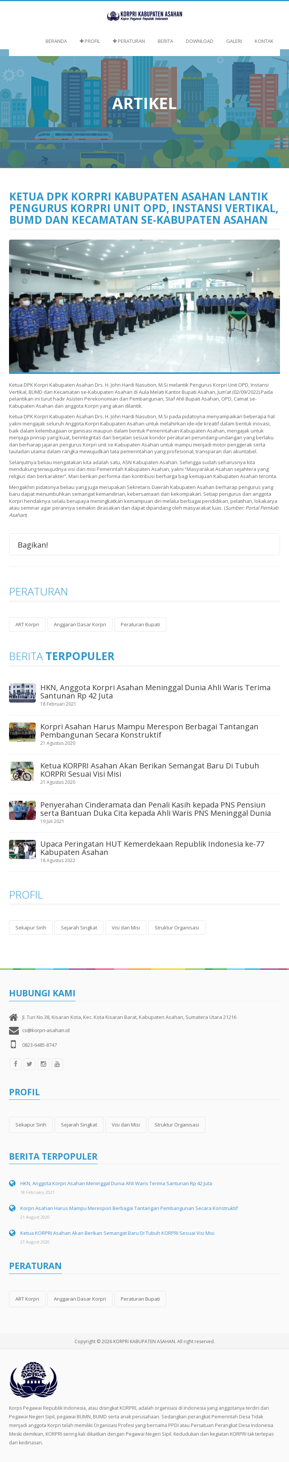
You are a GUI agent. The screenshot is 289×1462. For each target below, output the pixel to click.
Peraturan (129, 41)
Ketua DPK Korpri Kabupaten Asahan (51, 416)
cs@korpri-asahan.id (46, 1030)
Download (199, 41)
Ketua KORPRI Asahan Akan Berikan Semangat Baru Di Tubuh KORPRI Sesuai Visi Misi (149, 770)
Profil (90, 41)
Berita (165, 41)
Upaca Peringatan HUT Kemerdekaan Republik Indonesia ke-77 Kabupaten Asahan (152, 848)
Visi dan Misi (126, 927)
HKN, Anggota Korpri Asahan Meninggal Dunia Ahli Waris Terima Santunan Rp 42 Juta (155, 691)
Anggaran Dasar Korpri (80, 624)
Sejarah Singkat (79, 927)
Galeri (234, 41)
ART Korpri (27, 624)
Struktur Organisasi (177, 927)
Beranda (56, 41)
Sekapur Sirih (30, 927)
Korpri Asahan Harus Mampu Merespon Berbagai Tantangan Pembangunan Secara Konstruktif (149, 730)
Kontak (264, 41)
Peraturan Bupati (140, 624)
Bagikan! (33, 544)
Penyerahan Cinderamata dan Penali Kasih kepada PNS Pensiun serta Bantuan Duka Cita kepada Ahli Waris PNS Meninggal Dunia (155, 809)
